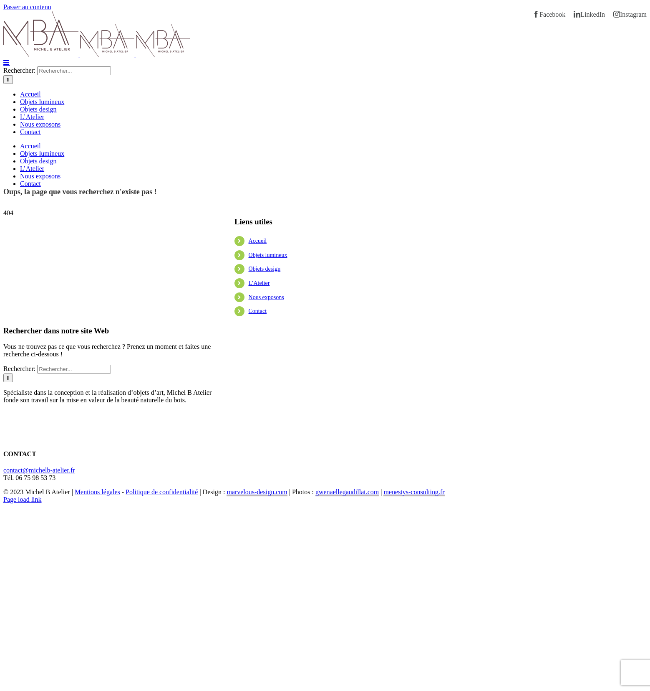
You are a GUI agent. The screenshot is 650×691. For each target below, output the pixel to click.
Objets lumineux (268, 255)
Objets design (265, 269)
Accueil (258, 241)
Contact (258, 311)
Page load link (22, 499)
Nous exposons (266, 297)
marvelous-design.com (257, 491)
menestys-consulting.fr (413, 491)
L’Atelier (259, 283)
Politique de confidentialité (162, 491)
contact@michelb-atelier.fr (39, 470)
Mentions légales (97, 491)
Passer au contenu (27, 6)
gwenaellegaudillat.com (347, 491)
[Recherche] (8, 79)
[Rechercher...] (74, 70)
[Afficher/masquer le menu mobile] (6, 62)
